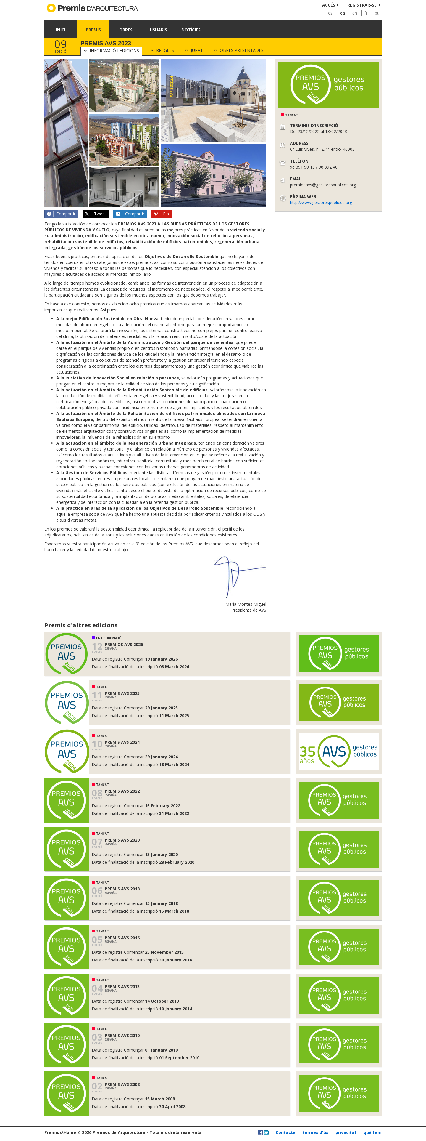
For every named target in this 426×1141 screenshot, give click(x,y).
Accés (328, 5)
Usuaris (158, 30)
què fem (373, 1132)
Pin (161, 214)
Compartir (60, 214)
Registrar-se (362, 5)
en (354, 13)
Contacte (286, 1132)
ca (342, 13)
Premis (93, 30)
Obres (126, 30)
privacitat (345, 1132)
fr (365, 13)
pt (377, 13)
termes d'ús (315, 1132)
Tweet (95, 214)
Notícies (191, 30)
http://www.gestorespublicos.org (321, 202)
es (330, 13)
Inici (60, 30)
